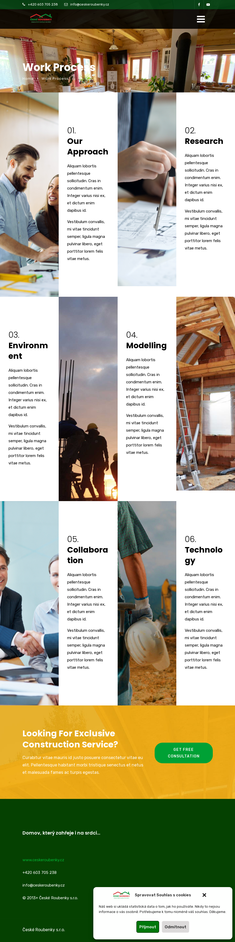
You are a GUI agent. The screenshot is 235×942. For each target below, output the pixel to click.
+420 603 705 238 (43, 4)
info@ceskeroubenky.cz (89, 4)
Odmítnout (175, 927)
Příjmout (147, 927)
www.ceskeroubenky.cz (43, 860)
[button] (204, 895)
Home (28, 78)
